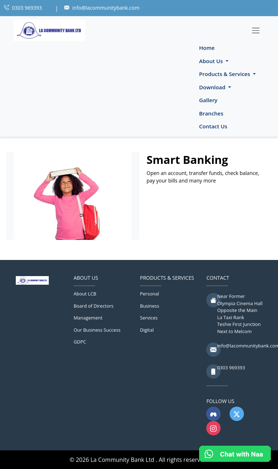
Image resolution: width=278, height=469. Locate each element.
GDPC (80, 341)
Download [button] (213, 87)
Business (149, 306)
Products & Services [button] (225, 73)
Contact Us (213, 126)
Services (148, 317)
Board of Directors (93, 306)
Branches (211, 113)
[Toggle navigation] (256, 30)
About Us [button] (211, 61)
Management (88, 317)
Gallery (208, 100)
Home (207, 47)
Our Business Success (97, 330)
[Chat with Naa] (235, 454)
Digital (147, 330)
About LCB (85, 293)
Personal (149, 293)
